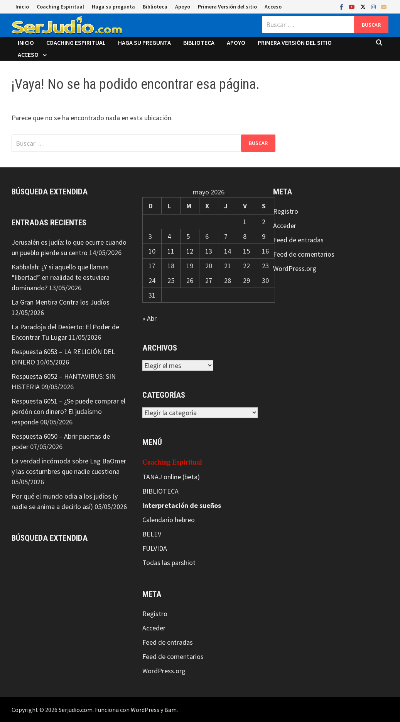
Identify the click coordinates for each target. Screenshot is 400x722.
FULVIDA (154, 548)
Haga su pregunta (113, 6)
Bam (170, 709)
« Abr (149, 318)
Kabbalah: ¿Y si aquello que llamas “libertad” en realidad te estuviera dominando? (61, 277)
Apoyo (182, 6)
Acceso (273, 6)
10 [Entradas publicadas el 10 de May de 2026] (152, 251)
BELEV (151, 534)
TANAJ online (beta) (171, 476)
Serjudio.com (76, 709)
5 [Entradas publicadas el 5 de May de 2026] (188, 236)
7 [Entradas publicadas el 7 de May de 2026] (226, 236)
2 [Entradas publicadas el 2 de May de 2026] (263, 221)
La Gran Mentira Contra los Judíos (61, 302)
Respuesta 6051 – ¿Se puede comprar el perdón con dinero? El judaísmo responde (68, 411)
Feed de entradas (167, 642)
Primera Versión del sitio (227, 6)
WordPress (145, 709)
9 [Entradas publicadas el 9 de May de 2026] (263, 236)
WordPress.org (164, 670)
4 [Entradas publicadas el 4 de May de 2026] (169, 236)
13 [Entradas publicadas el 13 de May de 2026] (208, 251)
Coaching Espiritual (60, 6)
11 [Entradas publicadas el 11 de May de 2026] (170, 251)
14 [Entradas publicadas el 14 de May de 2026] (227, 251)
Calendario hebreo (168, 519)
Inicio (22, 6)
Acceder (153, 627)
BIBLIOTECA (160, 491)
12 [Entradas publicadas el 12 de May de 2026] (189, 251)
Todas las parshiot (169, 562)
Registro (154, 613)
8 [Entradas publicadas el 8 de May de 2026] (244, 236)
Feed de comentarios (173, 656)
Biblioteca (155, 6)
